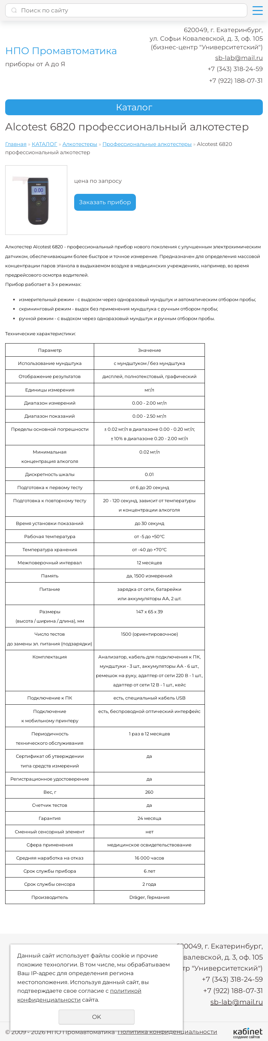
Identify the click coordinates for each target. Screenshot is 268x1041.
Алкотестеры (79, 144)
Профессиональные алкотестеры (147, 144)
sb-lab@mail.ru (239, 58)
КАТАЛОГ (44, 144)
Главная (16, 144)
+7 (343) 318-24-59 (235, 69)
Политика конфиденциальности (167, 1030)
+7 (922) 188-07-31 (236, 81)
